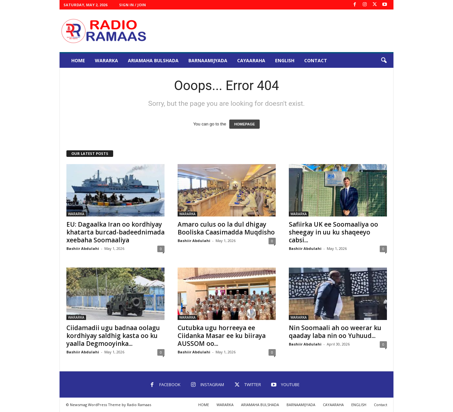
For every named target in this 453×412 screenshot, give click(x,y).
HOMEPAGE (244, 124)
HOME (78, 60)
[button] (383, 60)
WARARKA (106, 60)
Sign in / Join (132, 4)
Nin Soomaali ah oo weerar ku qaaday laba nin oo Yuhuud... (335, 332)
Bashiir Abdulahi (82, 248)
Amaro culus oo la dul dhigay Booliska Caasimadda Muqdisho (226, 228)
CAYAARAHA (251, 60)
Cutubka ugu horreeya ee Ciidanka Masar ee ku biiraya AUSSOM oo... (222, 336)
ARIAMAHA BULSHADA (153, 60)
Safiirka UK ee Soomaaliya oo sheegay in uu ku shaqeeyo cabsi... (333, 232)
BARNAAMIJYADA (207, 60)
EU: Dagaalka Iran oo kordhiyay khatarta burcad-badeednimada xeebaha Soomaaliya (115, 232)
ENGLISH (284, 60)
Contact (315, 60)
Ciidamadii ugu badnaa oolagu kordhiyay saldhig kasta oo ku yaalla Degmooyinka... (113, 336)
